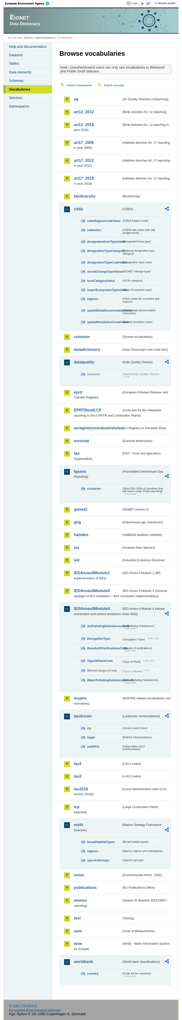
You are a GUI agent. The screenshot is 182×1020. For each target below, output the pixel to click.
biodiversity (84, 196)
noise (79, 875)
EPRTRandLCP (87, 410)
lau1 (77, 764)
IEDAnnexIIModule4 (92, 609)
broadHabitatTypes (101, 842)
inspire (80, 698)
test (77, 918)
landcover (83, 716)
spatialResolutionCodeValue (104, 322)
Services (15, 98)
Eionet (28, 37)
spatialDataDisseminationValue (104, 310)
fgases (80, 471)
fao (77, 453)
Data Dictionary (44, 37)
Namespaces (19, 106)
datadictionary (87, 349)
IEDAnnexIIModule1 (92, 573)
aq (76, 99)
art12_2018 (84, 125)
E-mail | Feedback (23, 1005)
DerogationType (98, 638)
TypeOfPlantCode (100, 661)
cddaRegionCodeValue (104, 221)
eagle (91, 737)
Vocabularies (19, 89)
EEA (28, 3)
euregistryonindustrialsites (97, 428)
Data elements (20, 72)
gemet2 (80, 509)
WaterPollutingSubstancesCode (104, 680)
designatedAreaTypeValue (104, 241)
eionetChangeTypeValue (104, 271)
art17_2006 (84, 143)
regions (92, 299)
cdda (78, 209)
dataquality (84, 362)
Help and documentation (28, 47)
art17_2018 (84, 178)
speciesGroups (98, 860)
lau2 (77, 776)
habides (81, 535)
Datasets (16, 55)
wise (78, 944)
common (82, 337)
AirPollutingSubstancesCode (104, 626)
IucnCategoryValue (101, 281)
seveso (80, 900)
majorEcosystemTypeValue (104, 290)
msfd (78, 825)
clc (89, 728)
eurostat (81, 441)
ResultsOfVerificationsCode (104, 648)
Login (134, 3)
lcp (76, 807)
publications (85, 887)
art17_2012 (84, 160)
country (92, 973)
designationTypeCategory (104, 251)
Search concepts (114, 85)
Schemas (16, 81)
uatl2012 (93, 746)
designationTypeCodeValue (104, 262)
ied (76, 560)
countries (94, 488)
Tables (14, 63)
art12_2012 (84, 112)
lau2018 (81, 789)
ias (76, 547)
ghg (77, 522)
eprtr (78, 392)
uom (78, 931)
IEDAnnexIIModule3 (92, 591)
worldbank (83, 962)
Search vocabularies (79, 85)
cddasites (94, 230)
